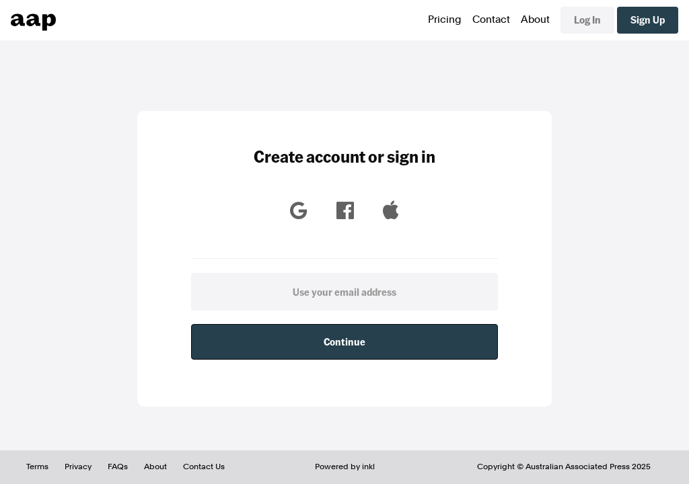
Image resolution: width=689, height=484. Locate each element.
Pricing (445, 19)
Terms (37, 466)
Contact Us (204, 466)
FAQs (118, 466)
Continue (344, 341)
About (535, 19)
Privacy (78, 466)
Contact (491, 19)
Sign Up (647, 19)
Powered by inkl (345, 466)
